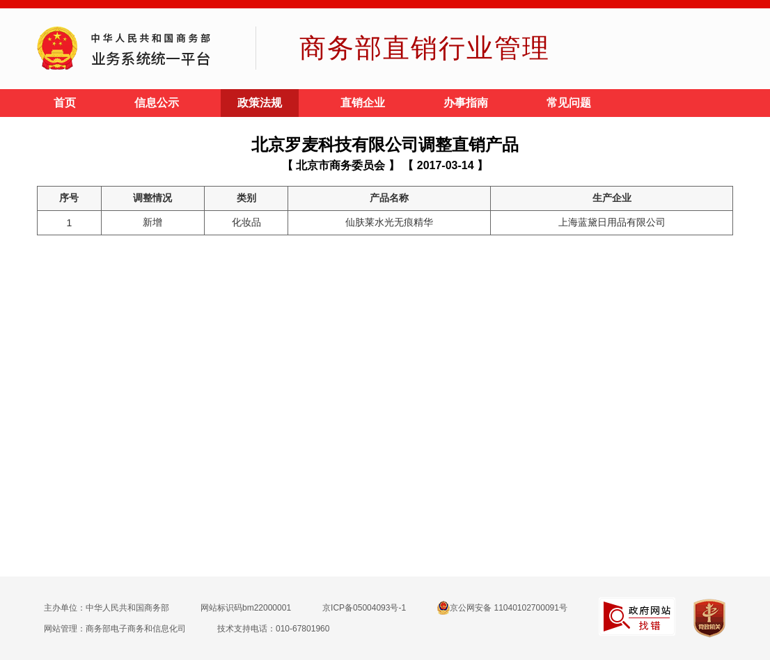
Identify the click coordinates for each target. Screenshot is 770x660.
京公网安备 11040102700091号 (502, 608)
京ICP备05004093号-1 (364, 608)
